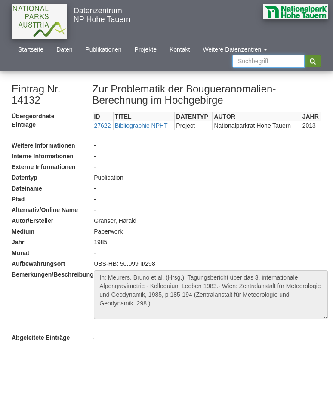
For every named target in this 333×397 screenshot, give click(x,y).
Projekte (146, 49)
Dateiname (27, 188)
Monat (20, 252)
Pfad (18, 199)
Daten (64, 49)
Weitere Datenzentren (235, 49)
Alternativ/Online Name (45, 209)
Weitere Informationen (43, 145)
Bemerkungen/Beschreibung (49, 274)
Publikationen (104, 49)
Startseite (30, 49)
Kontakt (180, 49)
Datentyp (24, 177)
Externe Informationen (44, 166)
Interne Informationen (43, 156)
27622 (102, 125)
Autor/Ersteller (32, 220)
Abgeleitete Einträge (41, 337)
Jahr (18, 242)
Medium (23, 231)
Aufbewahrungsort (38, 263)
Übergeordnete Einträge (33, 120)
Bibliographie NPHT (141, 125)
